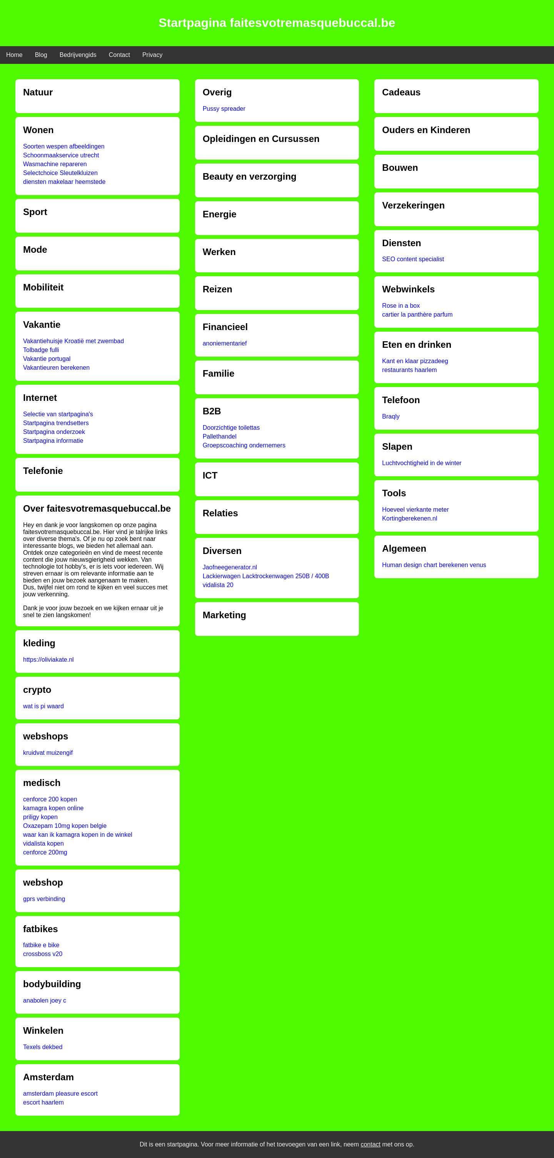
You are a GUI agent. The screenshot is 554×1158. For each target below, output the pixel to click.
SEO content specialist (413, 259)
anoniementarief (225, 343)
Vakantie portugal (46, 358)
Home (14, 55)
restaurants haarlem (409, 370)
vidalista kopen (43, 843)
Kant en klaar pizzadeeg (415, 361)
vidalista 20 (218, 585)
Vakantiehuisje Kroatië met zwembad (73, 341)
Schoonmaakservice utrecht (61, 155)
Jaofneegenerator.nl (230, 567)
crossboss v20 (42, 954)
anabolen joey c (44, 1000)
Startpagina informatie (53, 440)
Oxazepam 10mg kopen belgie (65, 826)
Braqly (390, 416)
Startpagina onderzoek (54, 432)
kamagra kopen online (53, 808)
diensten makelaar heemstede (64, 182)
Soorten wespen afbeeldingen (64, 146)
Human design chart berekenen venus (434, 565)
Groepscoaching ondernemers (244, 445)
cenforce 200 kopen (50, 799)
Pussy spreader (224, 108)
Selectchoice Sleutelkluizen (60, 173)
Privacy (152, 55)
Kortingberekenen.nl (409, 518)
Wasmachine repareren (55, 164)
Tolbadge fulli (41, 350)
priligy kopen (40, 817)
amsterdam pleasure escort (60, 1093)
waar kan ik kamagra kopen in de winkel (77, 834)
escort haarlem (43, 1102)
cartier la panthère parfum (417, 314)
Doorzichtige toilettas (231, 427)
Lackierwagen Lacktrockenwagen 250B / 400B (266, 576)
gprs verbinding (44, 899)
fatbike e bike (41, 945)
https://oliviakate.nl (48, 659)
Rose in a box (401, 305)
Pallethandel (220, 436)
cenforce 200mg (45, 852)
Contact (119, 55)
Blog (41, 55)
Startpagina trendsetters (56, 423)
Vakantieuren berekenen (56, 367)
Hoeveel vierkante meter (415, 509)
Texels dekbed (42, 1047)
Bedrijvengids (78, 55)
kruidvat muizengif (48, 752)
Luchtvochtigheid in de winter (421, 463)
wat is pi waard (43, 706)
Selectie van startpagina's (58, 414)
